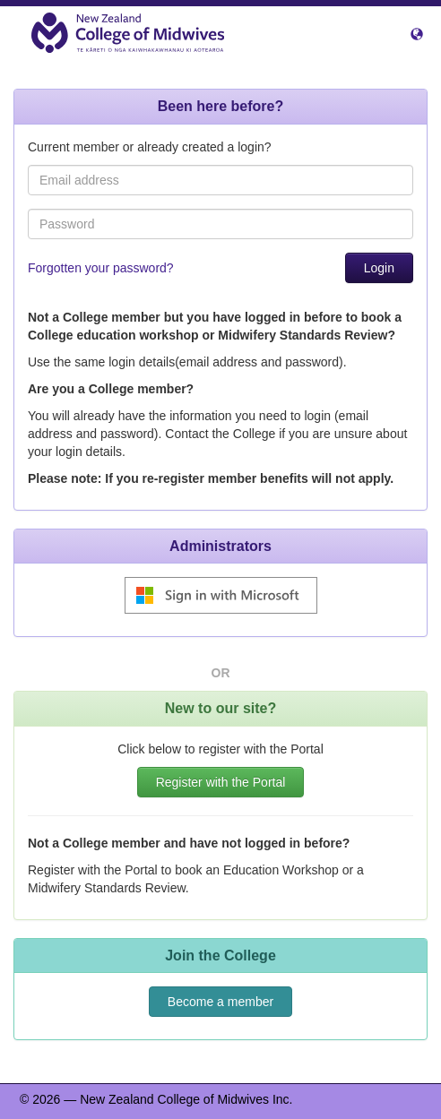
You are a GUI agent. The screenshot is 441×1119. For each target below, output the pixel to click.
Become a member (220, 1001)
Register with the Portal (221, 782)
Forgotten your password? (101, 268)
